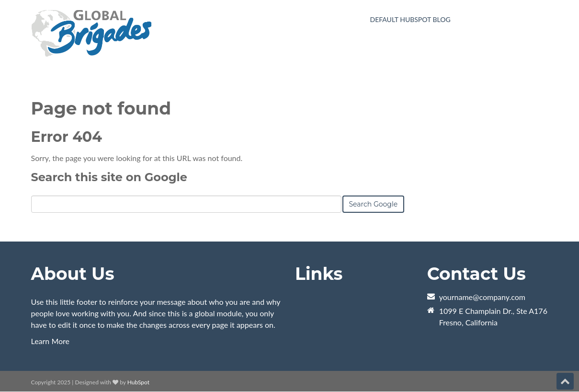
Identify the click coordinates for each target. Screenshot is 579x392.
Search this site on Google (109, 177)
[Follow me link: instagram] (551, 382)
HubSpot (138, 382)
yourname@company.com (482, 296)
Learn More (50, 341)
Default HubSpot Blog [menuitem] (410, 19)
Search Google (373, 204)
